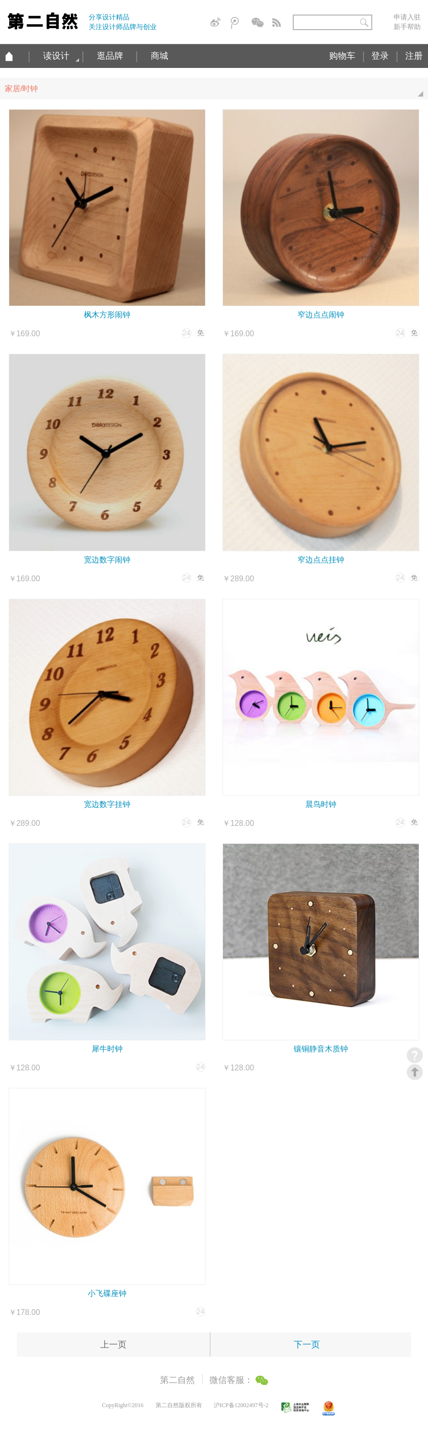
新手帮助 (407, 27)
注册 (414, 56)
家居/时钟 (216, 91)
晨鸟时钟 (320, 804)
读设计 (56, 56)
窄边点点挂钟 (321, 560)
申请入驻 (407, 17)
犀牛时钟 (107, 1049)
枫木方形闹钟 (107, 315)
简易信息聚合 (278, 23)
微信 (258, 23)
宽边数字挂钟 (107, 804)
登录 (380, 56)
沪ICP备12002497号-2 (241, 1405)
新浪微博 (217, 23)
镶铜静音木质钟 (321, 1049)
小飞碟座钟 (107, 1293)
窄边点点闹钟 (321, 315)
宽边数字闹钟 (107, 560)
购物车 (342, 56)
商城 (159, 56)
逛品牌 (110, 56)
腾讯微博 (237, 23)
